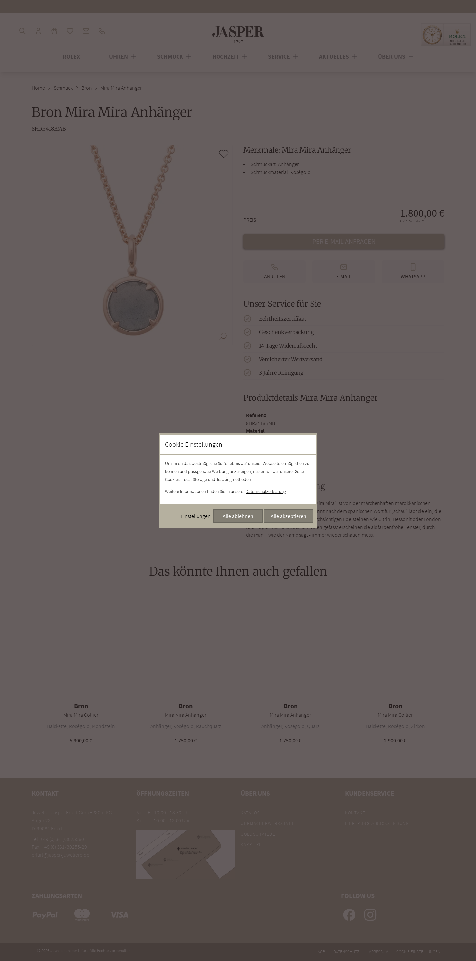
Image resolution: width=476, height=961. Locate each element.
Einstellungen (196, 516)
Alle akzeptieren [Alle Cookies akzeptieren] (288, 516)
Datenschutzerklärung (266, 491)
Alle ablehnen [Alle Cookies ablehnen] (238, 516)
